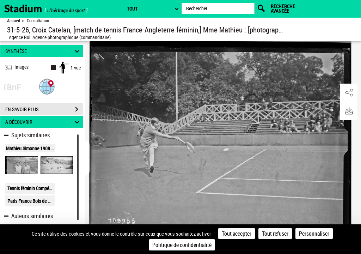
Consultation (38, 21)
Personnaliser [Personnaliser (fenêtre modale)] (314, 233)
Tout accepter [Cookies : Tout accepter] (236, 233)
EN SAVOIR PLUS (44, 109)
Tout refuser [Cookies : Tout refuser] (275, 233)
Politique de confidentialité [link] (182, 245)
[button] (47, 86)
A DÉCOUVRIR (43, 122)
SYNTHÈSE (43, 51)
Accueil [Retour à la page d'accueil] (13, 21)
